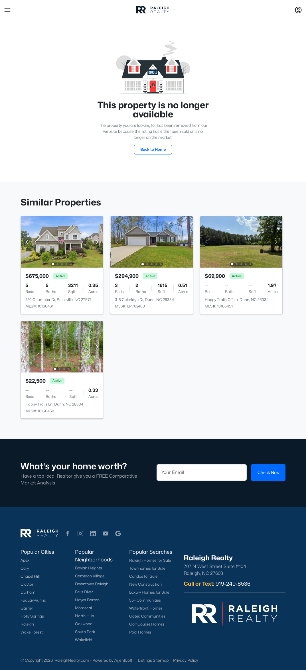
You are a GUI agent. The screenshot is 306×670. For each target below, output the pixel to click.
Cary (25, 568)
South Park (85, 632)
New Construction (145, 584)
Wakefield (83, 640)
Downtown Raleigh (91, 584)
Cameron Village (89, 576)
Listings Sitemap (153, 660)
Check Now (268, 472)
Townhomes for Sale (147, 568)
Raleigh (27, 624)
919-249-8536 (233, 583)
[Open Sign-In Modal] (298, 10)
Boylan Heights (88, 568)
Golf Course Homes (146, 624)
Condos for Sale (143, 576)
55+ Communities (145, 600)
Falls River (84, 592)
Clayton (27, 584)
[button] (7, 10)
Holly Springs (32, 616)
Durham (28, 592)
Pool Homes (140, 632)
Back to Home (153, 149)
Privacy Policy (185, 660)
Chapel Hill (30, 576)
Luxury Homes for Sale (149, 592)
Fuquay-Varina (33, 600)
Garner (27, 608)
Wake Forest (32, 632)
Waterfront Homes (146, 608)
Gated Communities (147, 616)
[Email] (202, 472)
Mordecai (83, 608)
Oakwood (83, 624)
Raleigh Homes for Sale (150, 560)
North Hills (84, 616)
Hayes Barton (87, 600)
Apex (25, 560)
